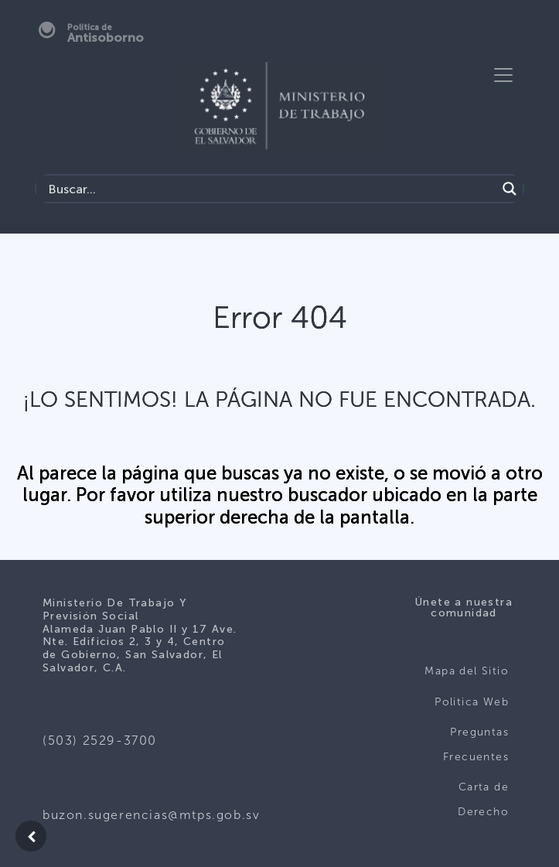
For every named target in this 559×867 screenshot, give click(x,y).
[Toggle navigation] (503, 75)
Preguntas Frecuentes (476, 744)
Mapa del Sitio (466, 671)
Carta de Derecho (483, 799)
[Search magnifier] (509, 189)
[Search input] (270, 189)
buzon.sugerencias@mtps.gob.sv (151, 814)
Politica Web (472, 701)
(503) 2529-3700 (100, 740)
